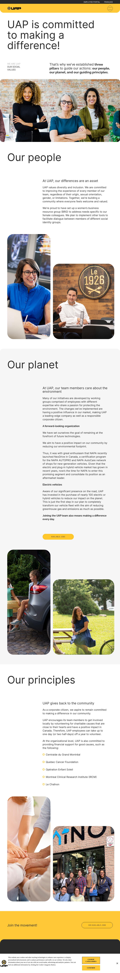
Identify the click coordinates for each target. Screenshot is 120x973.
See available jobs (97, 925)
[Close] (117, 963)
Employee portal (92, 2)
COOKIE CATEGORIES (91, 960)
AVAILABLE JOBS (58, 537)
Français (108, 2)
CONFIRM (91, 968)
